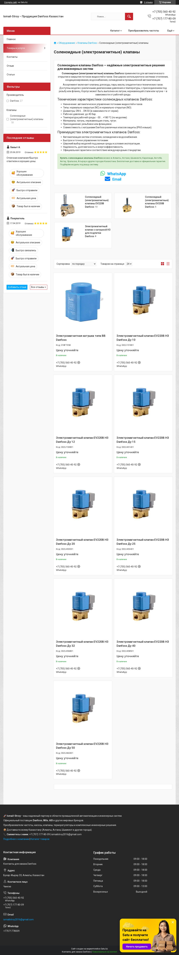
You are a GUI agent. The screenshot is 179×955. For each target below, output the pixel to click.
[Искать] (129, 16)
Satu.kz (104, 949)
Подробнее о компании (16, 839)
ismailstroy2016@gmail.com (18, 919)
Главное (11, 39)
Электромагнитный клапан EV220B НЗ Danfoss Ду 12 (82, 439)
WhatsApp (113, 173)
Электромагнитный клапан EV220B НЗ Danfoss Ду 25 (143, 541)
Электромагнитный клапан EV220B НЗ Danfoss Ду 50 (82, 746)
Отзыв (10, 65)
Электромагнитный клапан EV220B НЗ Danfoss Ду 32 (82, 643)
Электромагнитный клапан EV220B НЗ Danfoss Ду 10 (143, 337)
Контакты (12, 57)
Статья (11, 74)
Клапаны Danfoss (87, 43)
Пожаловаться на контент (104, 952)
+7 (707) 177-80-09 (39, 834)
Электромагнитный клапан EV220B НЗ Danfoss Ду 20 (82, 541)
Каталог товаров (40, 839)
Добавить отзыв (17, 287)
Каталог (115, 30)
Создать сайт (10, 2)
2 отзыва (148, 2)
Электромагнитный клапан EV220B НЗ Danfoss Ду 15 (143, 439)
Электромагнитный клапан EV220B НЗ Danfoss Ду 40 (143, 643)
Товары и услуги (16, 48)
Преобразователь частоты (143, 30)
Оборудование (67, 43)
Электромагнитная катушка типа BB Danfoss (80, 337)
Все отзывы (37, 287)
